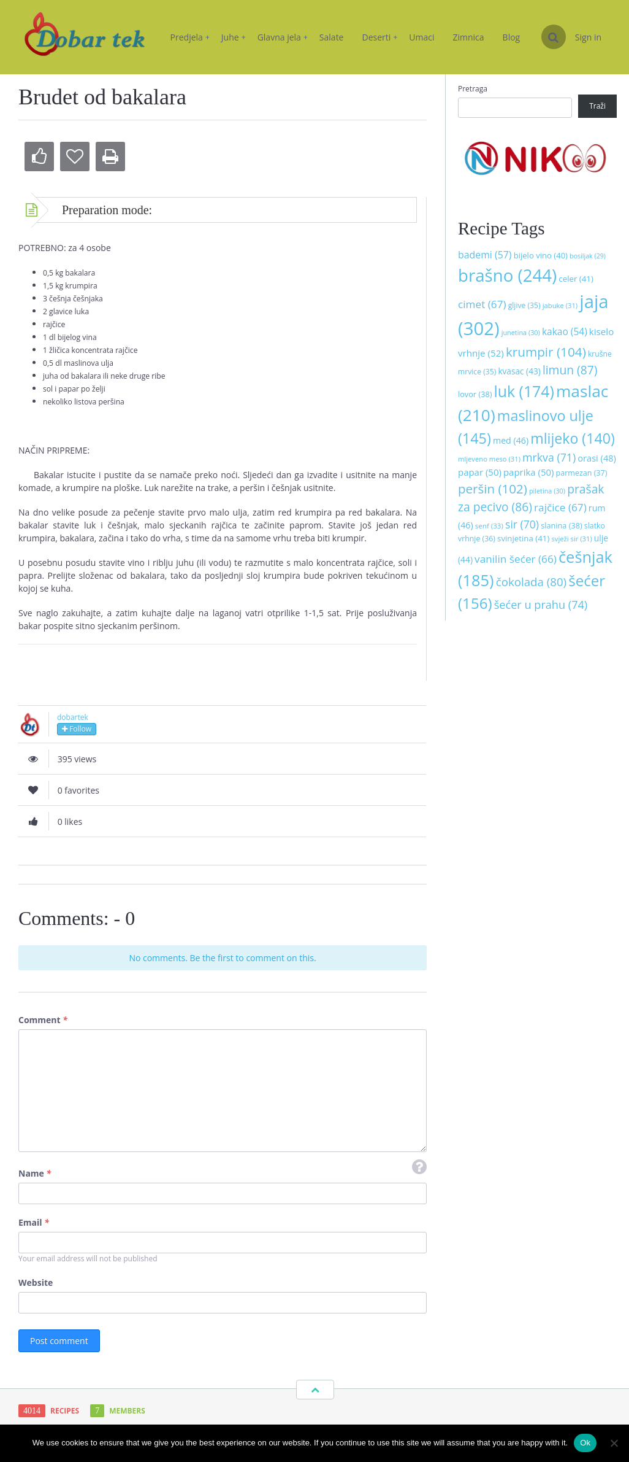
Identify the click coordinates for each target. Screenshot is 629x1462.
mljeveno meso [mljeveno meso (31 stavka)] (489, 458)
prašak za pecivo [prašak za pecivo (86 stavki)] (531, 498)
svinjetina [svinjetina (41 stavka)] (523, 538)
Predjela (190, 37)
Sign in (588, 37)
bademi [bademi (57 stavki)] (485, 254)
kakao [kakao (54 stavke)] (564, 331)
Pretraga (472, 88)
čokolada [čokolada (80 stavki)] (531, 581)
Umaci (421, 37)
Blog (511, 37)
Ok (585, 1442)
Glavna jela (282, 37)
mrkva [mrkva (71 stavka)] (549, 457)
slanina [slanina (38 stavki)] (561, 525)
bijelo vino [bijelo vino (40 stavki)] (541, 255)
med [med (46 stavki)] (510, 440)
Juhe (233, 37)
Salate (331, 37)
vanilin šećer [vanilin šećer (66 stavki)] (516, 559)
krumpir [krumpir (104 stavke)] (546, 351)
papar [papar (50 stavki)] (479, 472)
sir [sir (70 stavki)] (522, 524)
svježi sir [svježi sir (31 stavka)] (571, 538)
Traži (597, 106)
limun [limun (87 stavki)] (570, 370)
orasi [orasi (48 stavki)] (597, 458)
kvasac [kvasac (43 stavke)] (519, 371)
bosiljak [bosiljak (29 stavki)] (588, 256)
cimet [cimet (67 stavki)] (482, 304)
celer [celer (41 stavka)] (575, 278)
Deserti (379, 37)
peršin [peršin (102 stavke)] (492, 488)
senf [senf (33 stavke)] (489, 525)
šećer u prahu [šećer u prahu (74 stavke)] (541, 604)
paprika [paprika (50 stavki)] (528, 472)
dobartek (72, 717)
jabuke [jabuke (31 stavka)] (560, 305)
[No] (614, 1443)
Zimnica (468, 37)
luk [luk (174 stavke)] (524, 391)
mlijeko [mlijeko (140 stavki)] (572, 438)
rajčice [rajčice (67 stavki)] (560, 507)
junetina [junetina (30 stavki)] (520, 332)
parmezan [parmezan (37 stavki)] (582, 473)
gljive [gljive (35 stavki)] (524, 305)
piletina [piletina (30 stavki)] (547, 490)
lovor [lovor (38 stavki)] (475, 394)
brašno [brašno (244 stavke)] (507, 275)
